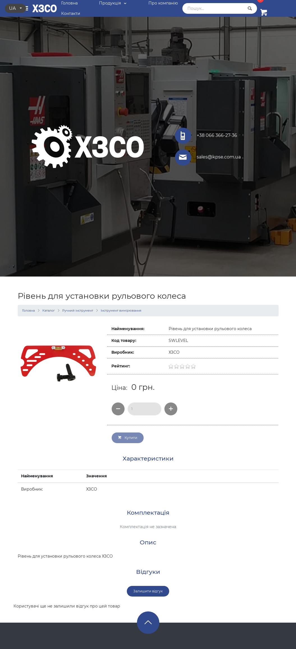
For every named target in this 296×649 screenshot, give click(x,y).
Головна (28, 310)
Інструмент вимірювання (121, 310)
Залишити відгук (148, 591)
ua (13, 8)
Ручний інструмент (77, 310)
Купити (127, 438)
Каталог (48, 310)
